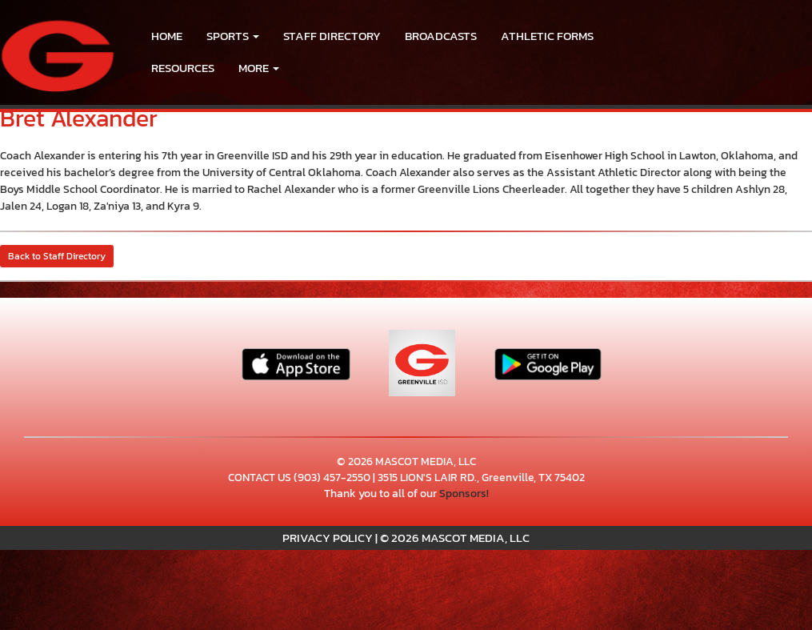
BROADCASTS (441, 35)
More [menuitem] (258, 67)
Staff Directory (332, 35)
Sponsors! (464, 493)
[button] (232, 36)
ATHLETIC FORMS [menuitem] (547, 35)
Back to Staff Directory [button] (57, 256)
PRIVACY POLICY (327, 537)
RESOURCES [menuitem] (182, 67)
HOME (166, 35)
